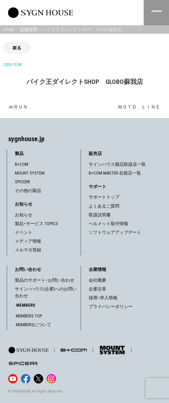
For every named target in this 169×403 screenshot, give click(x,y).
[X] (38, 378)
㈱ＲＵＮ (18, 107)
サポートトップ (104, 196)
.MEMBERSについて (33, 324)
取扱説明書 (100, 214)
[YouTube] (13, 378)
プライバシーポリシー (111, 306)
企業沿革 (97, 288)
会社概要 (97, 280)
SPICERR (22, 181)
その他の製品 (28, 190)
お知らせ (23, 214)
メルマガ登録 (28, 249)
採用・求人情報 (103, 297)
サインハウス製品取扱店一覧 (117, 164)
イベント (23, 232)
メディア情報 (28, 241)
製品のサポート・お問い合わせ (44, 280)
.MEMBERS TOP (28, 315)
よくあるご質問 (104, 206)
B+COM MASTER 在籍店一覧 (115, 173)
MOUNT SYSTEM (30, 173)
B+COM (21, 164)
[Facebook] (25, 378)
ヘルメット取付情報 (108, 223)
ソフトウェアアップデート (115, 232)
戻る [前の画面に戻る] (16, 47)
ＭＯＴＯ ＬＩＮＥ (139, 107)
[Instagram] (51, 378)
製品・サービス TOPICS (36, 223)
